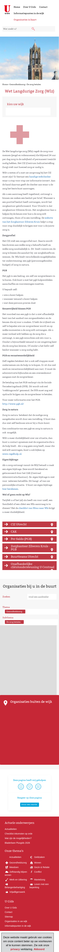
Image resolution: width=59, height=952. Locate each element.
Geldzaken (37, 857)
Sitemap (9, 916)
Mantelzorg (37, 879)
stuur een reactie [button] (29, 804)
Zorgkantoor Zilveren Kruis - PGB (30, 547)
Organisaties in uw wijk (16, 921)
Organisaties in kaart (25, 19)
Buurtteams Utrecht (24, 556)
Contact (43, 7)
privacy (15, 949)
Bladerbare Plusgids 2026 (17, 843)
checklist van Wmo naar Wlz (33, 508)
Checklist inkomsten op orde (18, 833)
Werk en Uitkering (16, 879)
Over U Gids (29, 7)
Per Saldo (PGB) (21, 539)
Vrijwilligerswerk (15, 892)
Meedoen (12, 867)
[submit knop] (33, 29)
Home (17, 7)
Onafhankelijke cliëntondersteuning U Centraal (32, 565)
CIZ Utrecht (19, 524)
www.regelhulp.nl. (12, 453)
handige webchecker (40, 176)
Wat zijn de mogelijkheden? (18, 838)
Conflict (35, 872)
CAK (14, 531)
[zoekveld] (28, 29)
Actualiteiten (11, 829)
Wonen (35, 862)
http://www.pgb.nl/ (13, 403)
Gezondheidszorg (17, 84)
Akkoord (39, 949)
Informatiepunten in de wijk (29, 13)
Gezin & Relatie (39, 867)
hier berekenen (10, 488)
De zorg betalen (34, 84)
